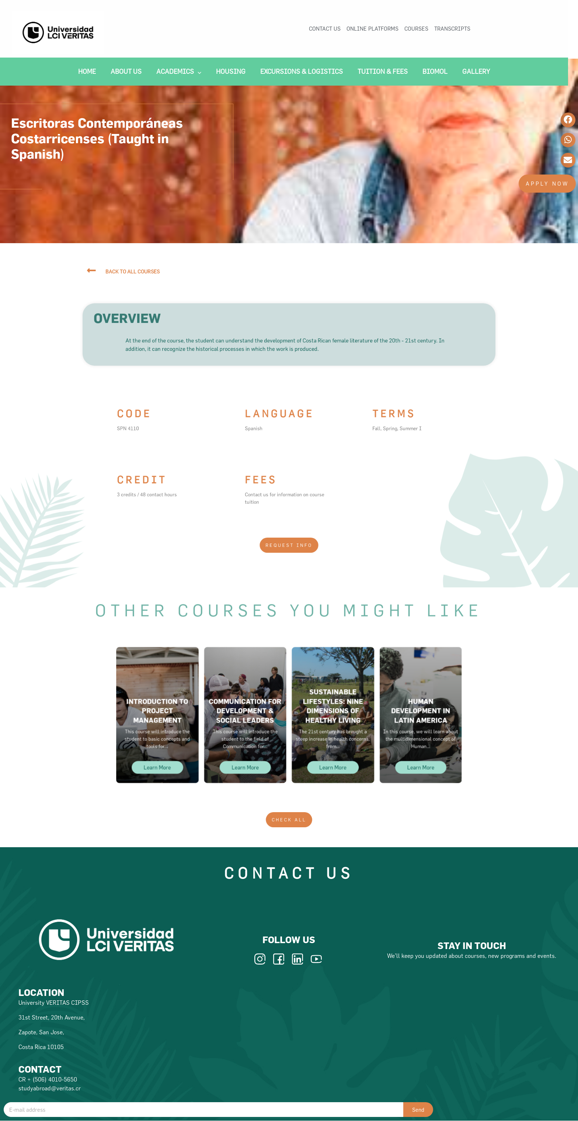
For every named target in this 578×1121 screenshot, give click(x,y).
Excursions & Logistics (306, 72)
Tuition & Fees (388, 72)
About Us (131, 72)
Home (92, 72)
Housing (236, 72)
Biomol (440, 72)
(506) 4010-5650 (54, 1079)
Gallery (481, 72)
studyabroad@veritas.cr (49, 1088)
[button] (547, 184)
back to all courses (132, 272)
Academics (183, 72)
